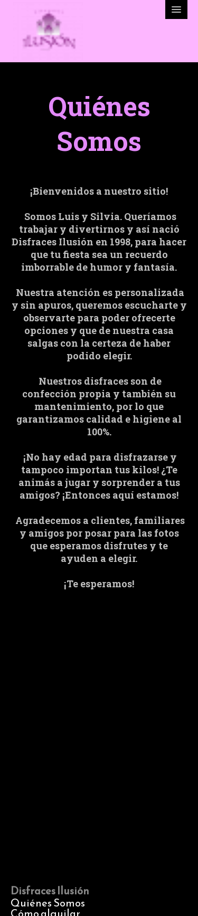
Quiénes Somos (48, 903)
